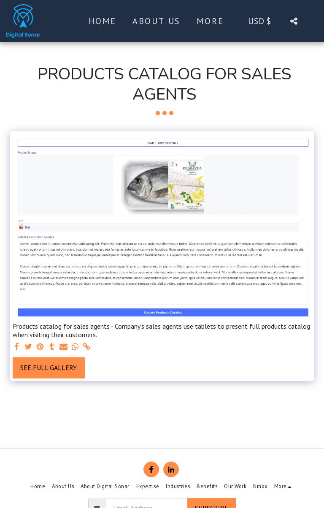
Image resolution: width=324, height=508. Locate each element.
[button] (293, 20)
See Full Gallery (48, 367)
